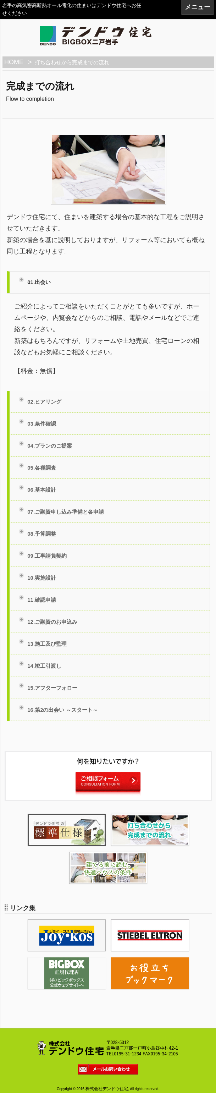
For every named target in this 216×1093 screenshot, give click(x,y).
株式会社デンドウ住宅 (106, 1088)
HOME (13, 62)
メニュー (197, 7)
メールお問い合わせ (110, 1070)
